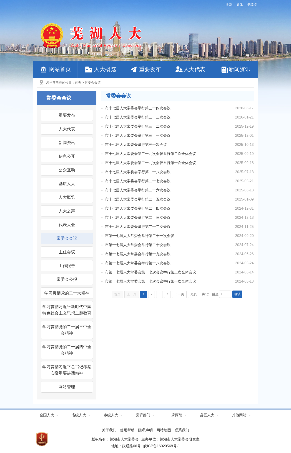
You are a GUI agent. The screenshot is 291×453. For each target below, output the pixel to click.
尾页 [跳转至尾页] (194, 294)
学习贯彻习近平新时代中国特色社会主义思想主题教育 (66, 309)
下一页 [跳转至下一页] (179, 294)
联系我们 (182, 430)
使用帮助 (127, 430)
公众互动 (67, 170)
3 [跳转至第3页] (159, 294)
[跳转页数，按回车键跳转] (225, 294)
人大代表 (190, 69)
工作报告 (67, 265)
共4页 (206, 294)
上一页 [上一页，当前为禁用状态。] (131, 294)
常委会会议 (93, 82)
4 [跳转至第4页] (167, 294)
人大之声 (67, 211)
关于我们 (109, 430)
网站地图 (163, 430)
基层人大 (67, 183)
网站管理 (67, 387)
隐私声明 (145, 430)
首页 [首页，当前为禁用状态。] (117, 294)
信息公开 (67, 156)
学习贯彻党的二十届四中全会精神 (66, 350)
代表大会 (67, 224)
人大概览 (100, 69)
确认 (237, 294)
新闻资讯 (236, 69)
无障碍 (252, 5)
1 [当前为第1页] (143, 294)
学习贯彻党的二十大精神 (66, 293)
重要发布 (145, 69)
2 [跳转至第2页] (151, 294)
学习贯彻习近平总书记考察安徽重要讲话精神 (66, 370)
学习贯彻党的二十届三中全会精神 (66, 329)
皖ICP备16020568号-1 (161, 446)
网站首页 (55, 69)
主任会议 (67, 252)
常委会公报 (67, 279)
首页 (78, 82)
